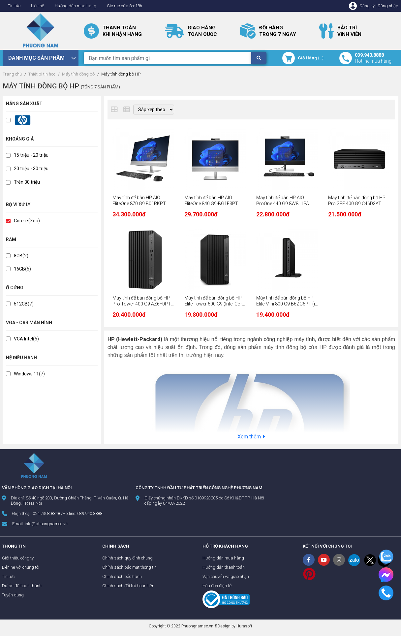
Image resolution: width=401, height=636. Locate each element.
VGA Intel (23, 338)
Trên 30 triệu (27, 182)
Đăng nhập (388, 5)
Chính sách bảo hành (122, 576)
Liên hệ (37, 5)
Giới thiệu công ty (18, 558)
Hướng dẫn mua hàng (75, 5)
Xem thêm (251, 436)
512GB (21, 303)
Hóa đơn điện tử (217, 585)
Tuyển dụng (13, 594)
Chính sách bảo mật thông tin (129, 567)
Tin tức (14, 5)
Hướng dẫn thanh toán (223, 567)
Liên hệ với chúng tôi (20, 567)
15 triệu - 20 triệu (31, 155)
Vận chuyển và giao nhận (225, 576)
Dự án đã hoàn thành (22, 585)
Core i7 (21, 220)
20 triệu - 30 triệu (31, 168)
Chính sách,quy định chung (127, 558)
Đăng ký (367, 5)
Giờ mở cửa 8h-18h (124, 5)
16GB (19, 268)
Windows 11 (26, 373)
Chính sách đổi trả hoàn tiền (128, 585)
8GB (18, 255)
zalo (354, 560)
